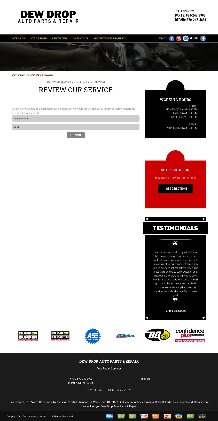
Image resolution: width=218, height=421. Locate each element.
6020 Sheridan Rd (72, 82)
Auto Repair (38, 38)
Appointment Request (109, 38)
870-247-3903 (195, 15)
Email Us (145, 378)
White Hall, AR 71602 (94, 82)
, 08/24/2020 (175, 311)
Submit (75, 135)
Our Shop (18, 38)
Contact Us (80, 38)
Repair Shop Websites (39, 417)
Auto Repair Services (109, 368)
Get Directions (174, 189)
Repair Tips (59, 38)
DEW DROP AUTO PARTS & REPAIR (32, 74)
